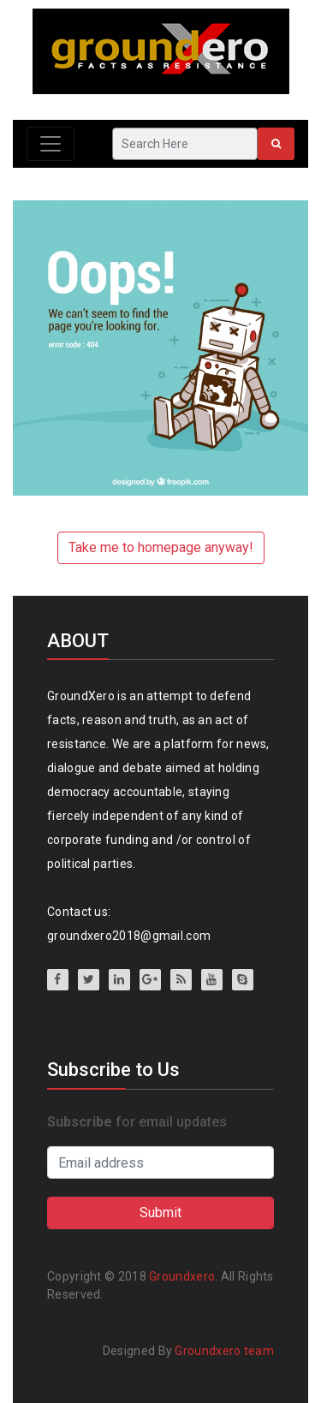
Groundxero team (224, 1351)
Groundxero (182, 1276)
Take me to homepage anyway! (160, 547)
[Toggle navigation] (50, 144)
